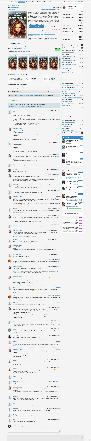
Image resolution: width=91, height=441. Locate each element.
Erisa (14, 419)
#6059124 (58, 190)
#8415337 (58, 154)
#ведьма (13, 50)
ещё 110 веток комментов (33, 431)
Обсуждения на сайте (73, 48)
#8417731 (58, 128)
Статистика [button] (53, 26)
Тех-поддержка (78, 437)
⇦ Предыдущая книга (46, 9)
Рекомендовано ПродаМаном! (73, 170)
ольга (14, 425)
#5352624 (58, 403)
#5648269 (58, 259)
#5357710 (58, 381)
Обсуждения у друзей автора (73, 45)
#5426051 (58, 335)
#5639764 (58, 266)
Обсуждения (66, 1)
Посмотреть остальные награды (24, 84)
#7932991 (58, 184)
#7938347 (58, 174)
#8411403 (58, 164)
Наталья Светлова (17, 336)
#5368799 (58, 368)
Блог (72, 20)
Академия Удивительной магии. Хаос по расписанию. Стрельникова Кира (74, 196)
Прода (12, 1)
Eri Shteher (15, 381)
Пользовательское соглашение (53, 437)
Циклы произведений (72, 17)
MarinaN (15, 169)
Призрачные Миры (73, 214)
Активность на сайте (68, 34)
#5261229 (58, 414)
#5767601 (58, 230)
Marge (33, 79)
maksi (14, 414)
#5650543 (58, 254)
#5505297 (58, 307)
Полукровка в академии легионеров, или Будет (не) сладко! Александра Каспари (73, 175)
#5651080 (58, 245)
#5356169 (58, 396)
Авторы (54, 1)
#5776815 (58, 196)
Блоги (50, 1)
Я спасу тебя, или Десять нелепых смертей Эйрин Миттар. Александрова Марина (74, 161)
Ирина (14, 329)
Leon (14, 111)
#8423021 (58, 111)
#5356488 (58, 386)
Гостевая (65, 23)
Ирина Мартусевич (15, 7)
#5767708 (58, 225)
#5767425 (58, 239)
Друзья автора (72, 26)
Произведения (21, 1)
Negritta (14, 341)
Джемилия (15, 191)
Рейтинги (60, 1)
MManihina (51, 79)
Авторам (44, 437)
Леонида (15, 360)
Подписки (28, 1)
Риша (14, 321)
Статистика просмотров (72, 37)
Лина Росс (15, 302)
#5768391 (58, 215)
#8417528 (58, 142)
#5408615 (58, 341)
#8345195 (58, 169)
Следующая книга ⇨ (55, 9)
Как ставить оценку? (42, 30)
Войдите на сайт (12, 106)
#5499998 (58, 321)
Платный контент (71, 437)
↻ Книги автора (11, 9)
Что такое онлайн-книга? (24, 89)
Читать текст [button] (37, 26)
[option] (12, 63)
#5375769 (58, 360)
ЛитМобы (45, 1)
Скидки (34, 1)
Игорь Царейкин (18, 79)
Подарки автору (72, 29)
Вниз (90, 440)
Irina (14, 287)
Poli (14, 403)
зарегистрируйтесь (34, 95)
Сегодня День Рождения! (73, 133)
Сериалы (39, 1)
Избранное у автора (72, 31)
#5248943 (58, 419)
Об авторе (65, 12)
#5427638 (58, 329)
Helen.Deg (15, 184)
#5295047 (58, 408)
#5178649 (58, 425)
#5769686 (58, 208)
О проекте (40, 437)
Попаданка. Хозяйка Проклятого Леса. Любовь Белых (73, 148)
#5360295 (58, 376)
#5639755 (58, 276)
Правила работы (63, 437)
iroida (14, 260)
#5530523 (58, 302)
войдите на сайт (24, 95)
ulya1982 (15, 209)
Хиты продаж (73, 137)
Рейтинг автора (72, 40)
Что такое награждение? (26, 74)
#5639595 (58, 287)
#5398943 (58, 349)
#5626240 (58, 295)
